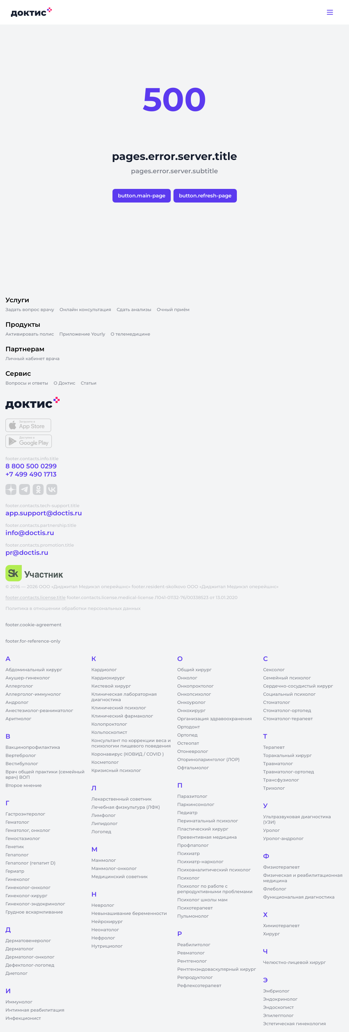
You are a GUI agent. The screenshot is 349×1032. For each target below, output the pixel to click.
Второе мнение (23, 785)
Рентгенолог (192, 961)
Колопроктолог (109, 724)
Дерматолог (19, 949)
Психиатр (188, 853)
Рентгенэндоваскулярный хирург (216, 969)
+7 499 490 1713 (31, 474)
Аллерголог (19, 686)
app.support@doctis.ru (43, 513)
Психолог (188, 878)
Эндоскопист (278, 1007)
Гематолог (17, 822)
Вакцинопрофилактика (32, 747)
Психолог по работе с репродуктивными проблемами (215, 889)
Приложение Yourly (82, 334)
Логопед (101, 832)
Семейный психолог (287, 678)
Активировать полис (29, 334)
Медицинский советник (119, 877)
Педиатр (187, 813)
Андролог (17, 702)
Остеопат (188, 743)
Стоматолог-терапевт (288, 719)
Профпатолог (193, 845)
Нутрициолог (107, 946)
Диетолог (16, 973)
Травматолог (278, 764)
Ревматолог (191, 953)
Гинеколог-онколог (27, 887)
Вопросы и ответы (26, 383)
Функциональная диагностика (299, 897)
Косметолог (105, 762)
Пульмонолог (193, 916)
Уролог (271, 830)
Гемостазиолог (22, 838)
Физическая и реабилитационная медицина (303, 878)
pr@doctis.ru (26, 553)
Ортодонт (188, 727)
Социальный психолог (289, 694)
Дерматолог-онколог (30, 957)
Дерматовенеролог (28, 941)
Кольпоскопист (109, 732)
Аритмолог (18, 719)
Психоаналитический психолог (214, 870)
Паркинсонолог (195, 804)
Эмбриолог (276, 991)
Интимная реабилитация (34, 1010)
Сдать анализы (134, 309)
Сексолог (274, 670)
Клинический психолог (118, 708)
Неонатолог (105, 930)
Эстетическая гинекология (294, 1024)
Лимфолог (103, 815)
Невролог (102, 905)
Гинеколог (17, 879)
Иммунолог (18, 1002)
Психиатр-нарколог (200, 862)
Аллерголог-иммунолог (33, 694)
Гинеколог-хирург (26, 896)
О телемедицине (130, 334)
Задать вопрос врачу (29, 309)
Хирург (271, 934)
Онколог (187, 678)
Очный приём (173, 309)
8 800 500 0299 (31, 466)
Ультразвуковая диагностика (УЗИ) (297, 819)
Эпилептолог (278, 1015)
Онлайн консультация (85, 309)
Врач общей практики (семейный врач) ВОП (45, 774)
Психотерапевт (195, 908)
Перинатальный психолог (207, 821)
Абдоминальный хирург (33, 670)
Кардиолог (104, 670)
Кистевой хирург (111, 686)
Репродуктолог (195, 977)
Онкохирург (191, 710)
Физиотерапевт (281, 867)
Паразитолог (192, 796)
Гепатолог (17, 855)
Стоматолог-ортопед (287, 710)
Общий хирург (194, 670)
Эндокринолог (280, 999)
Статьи (88, 383)
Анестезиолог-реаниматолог (39, 710)
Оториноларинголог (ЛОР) (208, 759)
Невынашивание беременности (129, 913)
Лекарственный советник (121, 799)
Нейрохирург (107, 921)
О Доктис (64, 383)
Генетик (14, 847)
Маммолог (103, 860)
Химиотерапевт (281, 926)
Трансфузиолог (281, 780)
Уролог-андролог (283, 838)
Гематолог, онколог (27, 830)
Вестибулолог (21, 764)
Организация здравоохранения (214, 719)
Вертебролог (20, 755)
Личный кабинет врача (32, 358)
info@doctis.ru (29, 533)
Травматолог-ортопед (288, 772)
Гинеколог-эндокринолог (35, 904)
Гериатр (14, 871)
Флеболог (274, 889)
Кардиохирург (108, 678)
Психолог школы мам (202, 900)
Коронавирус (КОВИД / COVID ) (127, 754)
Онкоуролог (191, 702)
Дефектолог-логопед (29, 965)
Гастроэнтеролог (25, 814)
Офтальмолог (193, 768)
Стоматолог (276, 702)
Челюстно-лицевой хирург (294, 962)
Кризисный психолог (116, 770)
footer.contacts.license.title (35, 597)
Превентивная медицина (207, 837)
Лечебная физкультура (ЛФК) (125, 807)
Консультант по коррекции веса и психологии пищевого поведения (131, 743)
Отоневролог (192, 751)
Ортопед (187, 735)
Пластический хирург (202, 829)
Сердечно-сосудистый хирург (298, 686)
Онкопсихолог (194, 694)
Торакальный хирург (287, 755)
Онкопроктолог (195, 686)
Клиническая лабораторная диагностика (124, 697)
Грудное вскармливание (34, 912)
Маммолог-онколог (114, 868)
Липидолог (104, 823)
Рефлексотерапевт (199, 985)
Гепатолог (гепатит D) (30, 863)
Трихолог (274, 788)
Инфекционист (23, 1018)
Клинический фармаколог (122, 716)
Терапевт (274, 747)
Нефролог (103, 938)
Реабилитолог (193, 945)
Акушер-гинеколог (27, 678)
